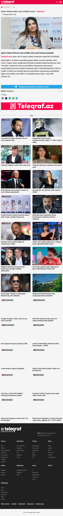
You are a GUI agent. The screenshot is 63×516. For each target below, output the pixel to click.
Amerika (50, 448)
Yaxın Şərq (50, 452)
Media (33, 455)
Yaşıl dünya (35, 450)
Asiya (49, 450)
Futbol (34, 479)
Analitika (3, 461)
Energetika (19, 448)
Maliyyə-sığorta (20, 450)
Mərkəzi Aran (4, 492)
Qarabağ (3, 459)
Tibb (33, 452)
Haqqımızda (30, 504)
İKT (17, 452)
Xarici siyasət (4, 455)
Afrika (49, 445)
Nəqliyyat (19, 455)
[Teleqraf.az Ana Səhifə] (7, 2)
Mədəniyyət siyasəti (22, 470)
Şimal (2, 496)
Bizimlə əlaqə (40, 504)
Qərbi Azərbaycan (5, 450)
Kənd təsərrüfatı (21, 445)
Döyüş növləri (35, 474)
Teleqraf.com (6, 57)
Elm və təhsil (35, 448)
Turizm (18, 457)
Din (33, 457)
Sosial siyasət (35, 445)
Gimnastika (35, 472)
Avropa (50, 455)
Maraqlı (3, 474)
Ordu (2, 445)
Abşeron (3, 499)
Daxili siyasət (4, 457)
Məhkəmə (3, 470)
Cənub (2, 487)
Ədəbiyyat (19, 472)
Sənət (18, 474)
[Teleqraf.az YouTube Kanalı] (31, 106)
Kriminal (3, 472)
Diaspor (3, 448)
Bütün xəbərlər (5, 504)
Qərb (2, 490)
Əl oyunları (35, 477)
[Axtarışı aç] (57, 2)
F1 (33, 470)
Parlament (3, 452)
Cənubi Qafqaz (51, 457)
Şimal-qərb (3, 494)
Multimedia (21, 504)
